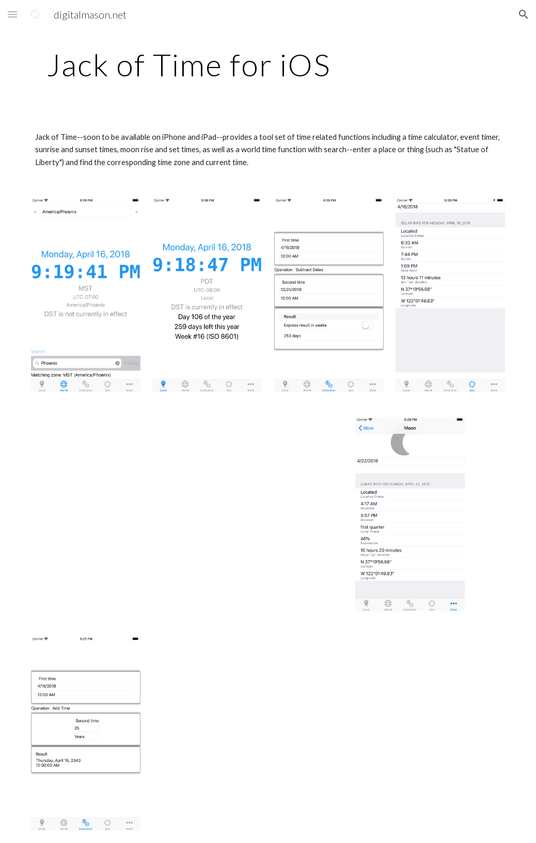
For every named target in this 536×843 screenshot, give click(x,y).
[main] (189, 64)
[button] (12, 14)
